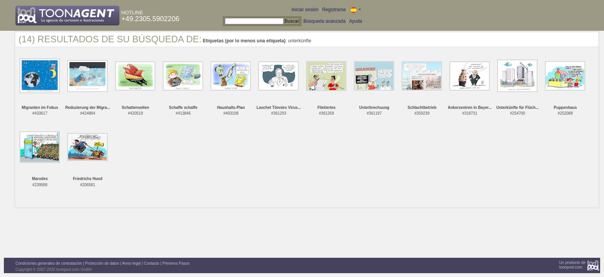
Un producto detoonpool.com (572, 264)
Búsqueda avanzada (325, 21)
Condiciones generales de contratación (48, 263)
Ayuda (355, 21)
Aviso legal (131, 263)
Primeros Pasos (176, 263)
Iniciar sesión (305, 9)
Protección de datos (102, 263)
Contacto (151, 263)
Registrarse (334, 9)
